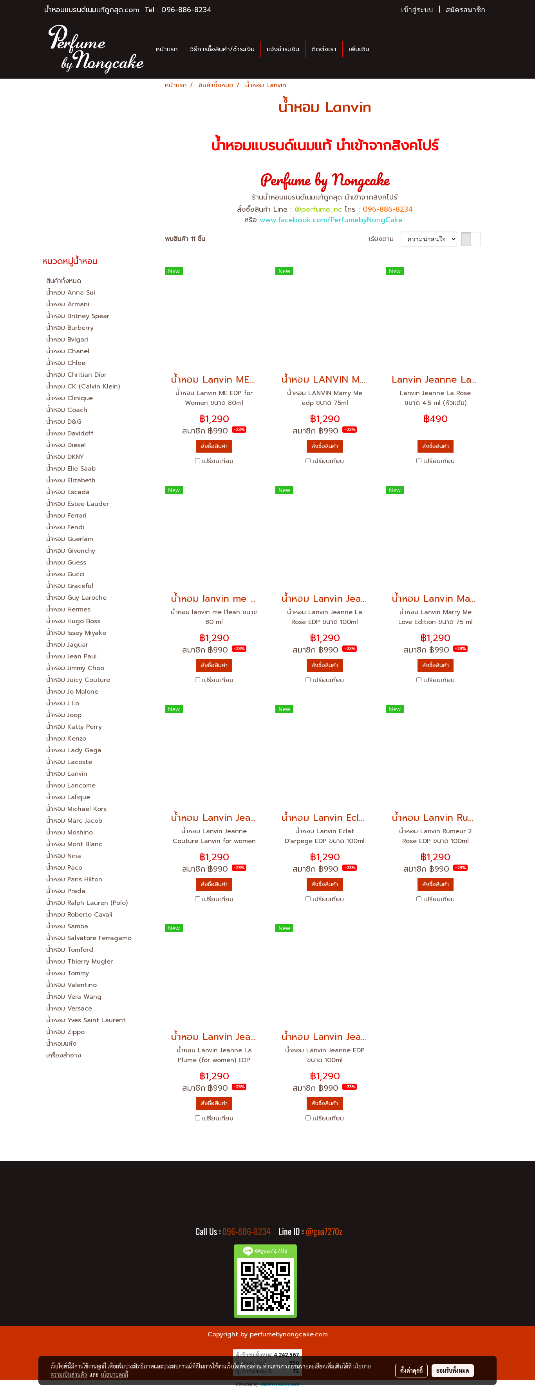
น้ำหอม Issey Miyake (76, 633)
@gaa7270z (323, 1231)
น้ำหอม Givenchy (70, 551)
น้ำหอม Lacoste (69, 762)
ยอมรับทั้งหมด (452, 1370)
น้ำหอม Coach (66, 410)
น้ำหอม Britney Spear (77, 316)
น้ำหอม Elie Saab (71, 468)
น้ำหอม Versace (69, 1008)
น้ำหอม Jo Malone (72, 691)
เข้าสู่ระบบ (417, 10)
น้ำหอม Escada (68, 492)
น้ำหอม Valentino (71, 985)
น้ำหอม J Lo (62, 703)
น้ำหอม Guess (66, 562)
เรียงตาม (385, 239)
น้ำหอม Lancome (71, 785)
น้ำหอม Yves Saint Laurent (86, 1020)
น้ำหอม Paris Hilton (74, 879)
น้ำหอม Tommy (67, 973)
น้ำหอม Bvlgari (67, 339)
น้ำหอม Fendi (65, 527)
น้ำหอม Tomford (69, 950)
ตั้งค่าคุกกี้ (411, 1370)
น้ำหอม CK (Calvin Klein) (83, 386)
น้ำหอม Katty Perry (74, 727)
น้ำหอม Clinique (69, 398)
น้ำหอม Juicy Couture (78, 680)
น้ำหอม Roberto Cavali (79, 914)
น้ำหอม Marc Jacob (74, 820)
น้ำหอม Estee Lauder (77, 504)
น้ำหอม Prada (65, 891)
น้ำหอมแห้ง (61, 1043)
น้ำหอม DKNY (65, 457)
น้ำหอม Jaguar (67, 644)
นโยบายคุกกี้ (114, 1374)
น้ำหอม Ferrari (66, 515)
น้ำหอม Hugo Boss (73, 621)
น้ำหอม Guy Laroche (76, 597)
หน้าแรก (167, 49)
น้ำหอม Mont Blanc (74, 844)
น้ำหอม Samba (67, 926)
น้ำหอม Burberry (70, 328)
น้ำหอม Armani (67, 304)
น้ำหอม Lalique (68, 797)
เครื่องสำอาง (63, 1055)
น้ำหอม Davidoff (70, 433)
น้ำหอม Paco (64, 867)
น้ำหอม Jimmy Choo (75, 668)
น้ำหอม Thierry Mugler (79, 961)
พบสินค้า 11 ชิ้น (185, 239)
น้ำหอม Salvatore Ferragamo (89, 938)
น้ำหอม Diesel (66, 445)
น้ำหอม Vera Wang (73, 996)
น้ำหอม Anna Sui (70, 292)
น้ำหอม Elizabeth (71, 480)
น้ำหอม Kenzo (66, 738)
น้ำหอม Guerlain (69, 539)
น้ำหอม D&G (63, 421)
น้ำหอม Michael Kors (76, 809)
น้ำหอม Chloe (65, 363)
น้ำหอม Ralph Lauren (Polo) (87, 903)
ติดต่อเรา (323, 49)
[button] (382, 49)
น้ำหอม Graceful (69, 586)
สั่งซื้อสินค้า (214, 446)
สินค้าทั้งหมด (63, 281)
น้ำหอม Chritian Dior (76, 374)
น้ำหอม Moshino (69, 832)
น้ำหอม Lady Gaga (73, 750)
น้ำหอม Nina (63, 856)
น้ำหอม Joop (63, 715)
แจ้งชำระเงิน (283, 49)
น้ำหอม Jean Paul (71, 656)
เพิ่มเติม (359, 49)
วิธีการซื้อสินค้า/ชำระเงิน (222, 49)
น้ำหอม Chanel (67, 351)
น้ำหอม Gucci (65, 574)
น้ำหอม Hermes (68, 609)
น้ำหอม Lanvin (66, 774)
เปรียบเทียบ (217, 461)
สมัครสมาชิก (465, 10)
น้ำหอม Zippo (65, 1032)
